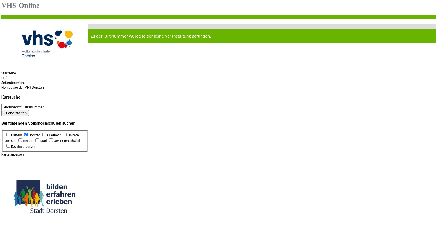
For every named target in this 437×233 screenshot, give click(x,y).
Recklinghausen (23, 146)
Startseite (8, 73)
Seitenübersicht (13, 82)
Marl (43, 140)
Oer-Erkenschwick (67, 140)
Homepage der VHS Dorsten (22, 87)
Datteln (16, 135)
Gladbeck (54, 135)
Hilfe (4, 78)
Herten (28, 140)
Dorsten (34, 135)
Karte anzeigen (12, 154)
